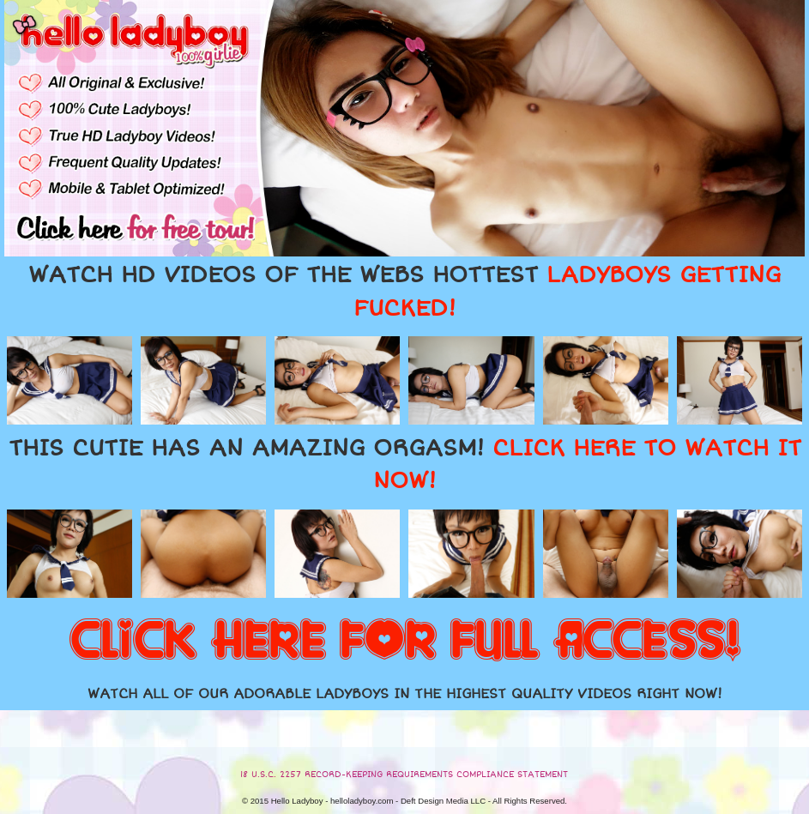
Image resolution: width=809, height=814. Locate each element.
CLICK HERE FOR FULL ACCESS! (404, 641)
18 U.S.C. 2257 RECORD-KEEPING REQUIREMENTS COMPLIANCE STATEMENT (404, 774)
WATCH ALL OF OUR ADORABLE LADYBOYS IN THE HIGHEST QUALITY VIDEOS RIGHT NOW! (405, 693)
